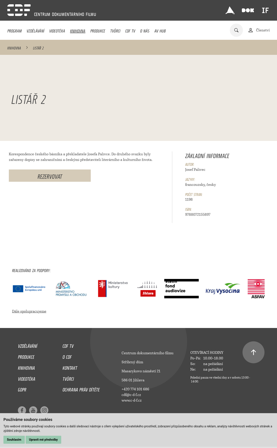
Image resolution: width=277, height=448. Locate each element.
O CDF (67, 355)
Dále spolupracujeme (29, 311)
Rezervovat (50, 175)
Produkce (97, 30)
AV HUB (160, 30)
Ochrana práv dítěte (81, 388)
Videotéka (57, 30)
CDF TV (130, 30)
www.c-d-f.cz (132, 400)
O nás (144, 30)
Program (14, 30)
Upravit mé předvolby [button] (43, 439)
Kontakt (70, 366)
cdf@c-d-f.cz (131, 395)
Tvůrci (115, 30)
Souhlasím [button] (14, 439)
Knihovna (77, 30)
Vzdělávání (35, 30)
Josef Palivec (195, 170)
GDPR (22, 388)
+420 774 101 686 (135, 389)
